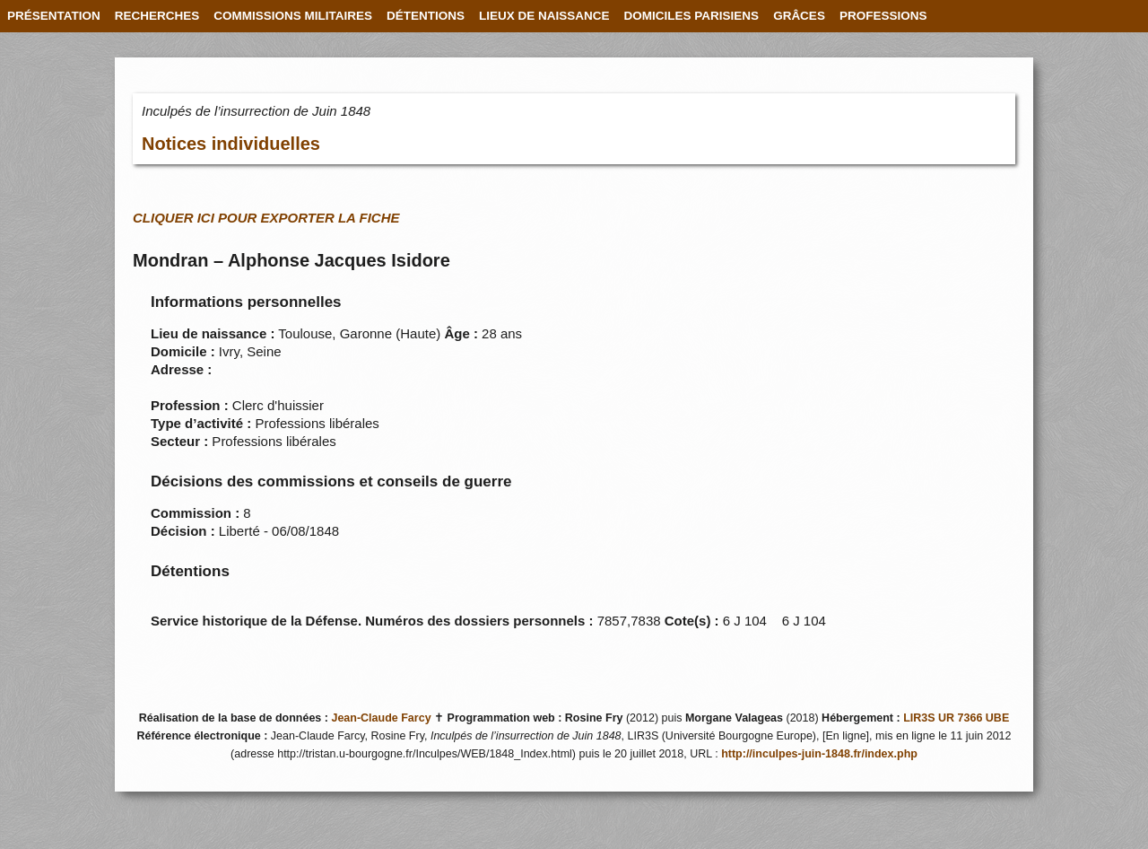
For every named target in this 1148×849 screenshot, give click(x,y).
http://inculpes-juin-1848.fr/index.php (819, 754)
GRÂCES (799, 15)
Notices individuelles (231, 143)
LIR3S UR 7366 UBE (956, 718)
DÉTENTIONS (426, 15)
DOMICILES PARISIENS (692, 15)
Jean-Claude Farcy (380, 718)
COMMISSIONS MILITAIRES (292, 15)
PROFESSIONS (883, 15)
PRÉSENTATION (53, 15)
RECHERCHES (157, 15)
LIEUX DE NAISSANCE (544, 15)
